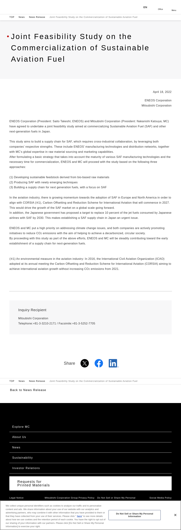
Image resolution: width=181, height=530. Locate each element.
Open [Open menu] (174, 7)
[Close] (175, 518)
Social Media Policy (161, 497)
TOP (11, 17)
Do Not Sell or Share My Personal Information (134, 518)
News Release (37, 17)
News (22, 17)
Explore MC (21, 426)
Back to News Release (28, 390)
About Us (19, 437)
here (79, 519)
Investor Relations (26, 468)
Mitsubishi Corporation (29, 7)
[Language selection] (147, 7)
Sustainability (22, 457)
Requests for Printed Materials (33, 483)
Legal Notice (16, 497)
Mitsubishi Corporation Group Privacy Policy (70, 497)
